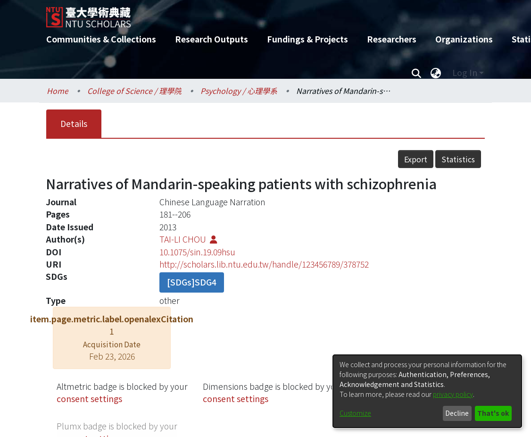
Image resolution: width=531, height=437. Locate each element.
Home (57, 90)
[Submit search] (416, 72)
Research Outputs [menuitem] (211, 39)
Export (415, 159)
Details (73, 123)
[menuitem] (435, 73)
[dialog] (427, 391)
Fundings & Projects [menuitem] (307, 39)
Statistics (458, 159)
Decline (457, 413)
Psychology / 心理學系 (238, 90)
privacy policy (453, 394)
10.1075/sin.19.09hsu (197, 252)
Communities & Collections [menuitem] (101, 39)
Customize (355, 413)
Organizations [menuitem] (464, 39)
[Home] (257, 13)
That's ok (493, 413)
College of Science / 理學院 (134, 90)
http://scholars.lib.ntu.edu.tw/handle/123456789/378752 (264, 264)
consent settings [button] (89, 398)
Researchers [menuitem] (391, 39)
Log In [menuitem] (464, 72)
